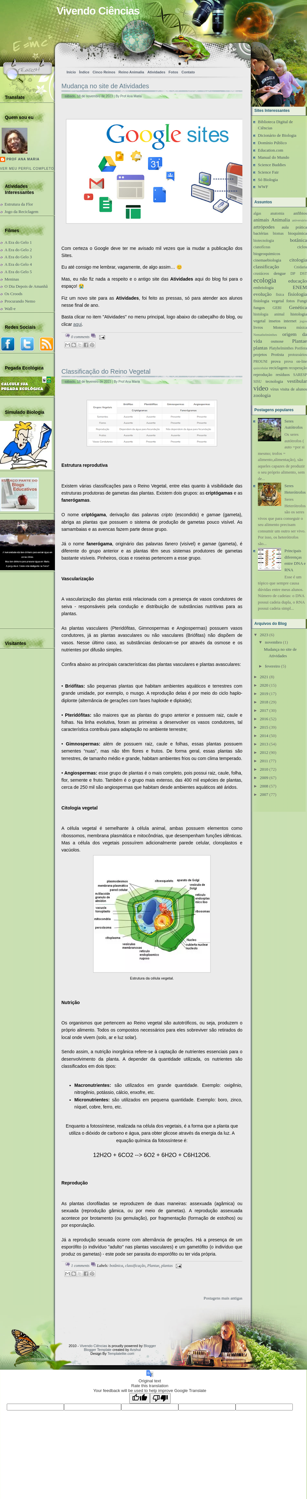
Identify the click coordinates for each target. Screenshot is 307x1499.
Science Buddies (272, 164)
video (260, 388)
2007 (264, 794)
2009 (264, 777)
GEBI (277, 308)
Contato (188, 72)
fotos (290, 300)
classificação (135, 1265)
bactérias (260, 233)
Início (71, 72)
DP (293, 274)
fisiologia (297, 294)
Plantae (153, 1265)
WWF (263, 186)
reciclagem (278, 367)
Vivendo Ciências (93, 1346)
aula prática (294, 227)
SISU (257, 382)
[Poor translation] (160, 1398)
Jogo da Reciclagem (21, 211)
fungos (259, 307)
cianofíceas (261, 247)
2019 (264, 693)
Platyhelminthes (281, 348)
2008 (264, 786)
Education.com (270, 150)
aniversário (299, 220)
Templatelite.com (121, 1353)
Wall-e (10, 308)
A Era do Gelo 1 (18, 242)
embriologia (263, 287)
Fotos (173, 72)
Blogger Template (97, 1350)
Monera (279, 327)
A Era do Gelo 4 (18, 264)
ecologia (264, 280)
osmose (277, 341)
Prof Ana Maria (22, 159)
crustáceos (261, 274)
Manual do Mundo (273, 157)
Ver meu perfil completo (27, 168)
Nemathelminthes (265, 335)
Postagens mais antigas (223, 1298)
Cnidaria (300, 267)
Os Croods (13, 293)
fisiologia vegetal (268, 300)
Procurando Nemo (20, 301)
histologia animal (268, 314)
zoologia (262, 395)
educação (297, 281)
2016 (264, 718)
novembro (273, 642)
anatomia (277, 213)
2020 (264, 685)
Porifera (301, 348)
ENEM (300, 287)
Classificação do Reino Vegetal (106, 371)
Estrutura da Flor (19, 204)
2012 (264, 752)
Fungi (302, 300)
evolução (262, 294)
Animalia (280, 219)
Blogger (150, 1346)
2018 (264, 702)
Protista (277, 354)
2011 (264, 760)
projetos (260, 354)
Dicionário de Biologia (277, 135)
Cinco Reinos (104, 72)
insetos (275, 320)
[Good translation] (139, 1398)
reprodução (262, 374)
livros (258, 327)
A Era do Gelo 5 (18, 271)
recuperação (298, 368)
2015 (264, 727)
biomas (278, 233)
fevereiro (272, 666)
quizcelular (260, 368)
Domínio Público (272, 142)
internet (290, 320)
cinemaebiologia (267, 260)
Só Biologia (268, 179)
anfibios (300, 213)
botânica (116, 1265)
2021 (264, 676)
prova (276, 361)
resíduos (283, 374)
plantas (167, 1265)
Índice (84, 72)
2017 (264, 710)
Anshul (135, 1350)
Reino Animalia (131, 72)
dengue (280, 273)
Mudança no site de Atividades (105, 86)
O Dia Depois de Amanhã (26, 286)
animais (261, 219)
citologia (298, 259)
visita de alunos (293, 389)
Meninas (12, 279)
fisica (280, 295)
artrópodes (264, 227)
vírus (274, 389)
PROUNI (260, 361)
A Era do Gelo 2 (18, 249)
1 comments (80, 1265)
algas (257, 213)
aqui (77, 324)
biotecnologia (263, 241)
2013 (264, 744)
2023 (264, 634)
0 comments (80, 337)
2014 (264, 735)
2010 (264, 769)
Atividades (156, 72)
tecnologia (274, 381)
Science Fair (268, 172)
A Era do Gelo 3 (18, 256)
